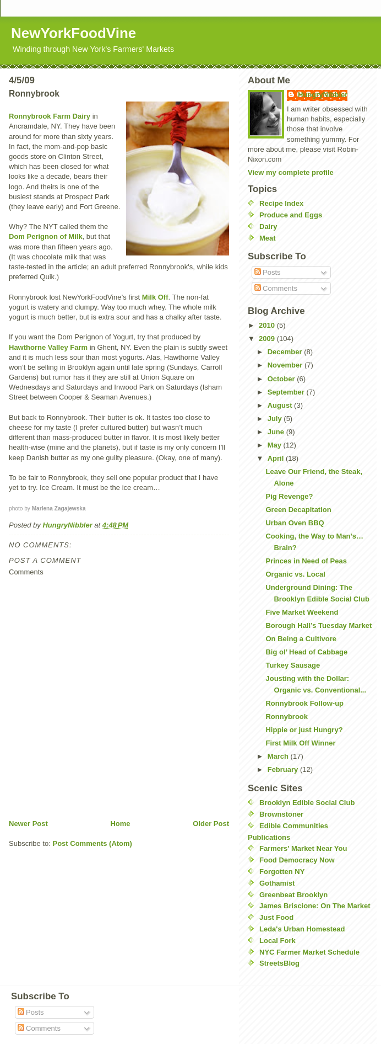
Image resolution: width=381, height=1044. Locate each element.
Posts (267, 272)
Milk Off (155, 297)
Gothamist (277, 883)
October (282, 379)
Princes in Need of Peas (305, 561)
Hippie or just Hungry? (303, 730)
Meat (267, 238)
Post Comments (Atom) (92, 843)
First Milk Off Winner (300, 743)
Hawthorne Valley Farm (48, 347)
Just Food (276, 917)
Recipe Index (281, 203)
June (277, 432)
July (276, 418)
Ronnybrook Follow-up (304, 703)
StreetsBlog (279, 963)
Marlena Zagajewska (59, 508)
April (277, 458)
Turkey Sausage (292, 665)
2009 (268, 338)
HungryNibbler (322, 94)
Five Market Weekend (301, 612)
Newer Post (28, 823)
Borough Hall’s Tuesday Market (318, 625)
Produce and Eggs (290, 215)
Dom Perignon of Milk (46, 236)
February (284, 769)
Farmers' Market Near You (303, 848)
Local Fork (277, 940)
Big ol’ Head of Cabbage (306, 652)
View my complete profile (291, 172)
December (286, 352)
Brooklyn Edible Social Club (307, 802)
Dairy (268, 226)
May (276, 445)
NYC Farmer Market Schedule (309, 952)
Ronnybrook (286, 716)
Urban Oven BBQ (294, 523)
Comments (275, 288)
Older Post (211, 823)
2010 (268, 325)
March (279, 756)
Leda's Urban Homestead (302, 929)
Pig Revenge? (289, 496)
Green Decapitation (298, 509)
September (287, 392)
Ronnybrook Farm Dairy (49, 116)
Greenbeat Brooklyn (293, 895)
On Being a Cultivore (300, 639)
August (281, 405)
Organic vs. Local (295, 574)
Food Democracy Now (297, 860)
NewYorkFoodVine (73, 33)
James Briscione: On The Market (315, 906)
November (286, 365)
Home (120, 823)
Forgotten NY (281, 871)
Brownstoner (281, 814)
